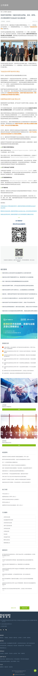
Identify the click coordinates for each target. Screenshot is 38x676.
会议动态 (8, 21)
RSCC (18, 661)
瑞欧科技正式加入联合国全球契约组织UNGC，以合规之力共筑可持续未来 (19, 370)
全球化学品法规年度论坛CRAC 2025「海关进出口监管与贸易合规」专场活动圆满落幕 (20, 352)
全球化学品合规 (7, 517)
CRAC (19, 653)
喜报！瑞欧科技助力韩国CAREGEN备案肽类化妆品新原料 (15, 281)
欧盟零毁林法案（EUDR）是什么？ (9, 496)
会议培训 (15, 653)
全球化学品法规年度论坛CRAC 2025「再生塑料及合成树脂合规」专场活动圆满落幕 (20, 363)
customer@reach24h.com (6, 623)
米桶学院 (23, 653)
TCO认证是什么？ (5, 493)
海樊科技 (2, 666)
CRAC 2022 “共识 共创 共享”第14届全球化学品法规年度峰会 (14, 476)
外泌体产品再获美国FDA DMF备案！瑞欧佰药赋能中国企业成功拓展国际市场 (17, 559)
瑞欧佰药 (6, 666)
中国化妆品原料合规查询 (5, 661)
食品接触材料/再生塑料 (8, 519)
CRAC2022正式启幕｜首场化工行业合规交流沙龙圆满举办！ (14, 465)
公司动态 (3, 21)
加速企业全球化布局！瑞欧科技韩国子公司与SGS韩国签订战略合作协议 (17, 214)
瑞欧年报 (15, 637)
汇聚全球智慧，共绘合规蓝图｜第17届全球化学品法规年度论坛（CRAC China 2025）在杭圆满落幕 (19, 348)
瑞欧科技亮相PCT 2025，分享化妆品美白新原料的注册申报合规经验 (18, 285)
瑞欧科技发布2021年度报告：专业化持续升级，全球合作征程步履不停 (16, 482)
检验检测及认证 (7, 542)
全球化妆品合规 (7, 528)
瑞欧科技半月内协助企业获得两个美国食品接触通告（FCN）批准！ (15, 456)
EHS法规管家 (17, 659)
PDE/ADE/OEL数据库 (24, 659)
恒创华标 (11, 666)
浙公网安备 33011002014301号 (19, 674)
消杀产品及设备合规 (8, 525)
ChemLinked (2, 659)
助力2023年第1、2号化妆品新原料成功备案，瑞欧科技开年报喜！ (15, 473)
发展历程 (11, 637)
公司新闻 (5, 11)
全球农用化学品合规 (8, 522)
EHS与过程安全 (7, 539)
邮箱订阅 (13, 608)
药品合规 (5, 534)
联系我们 (29, 637)
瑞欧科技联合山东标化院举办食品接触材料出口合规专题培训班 (16, 273)
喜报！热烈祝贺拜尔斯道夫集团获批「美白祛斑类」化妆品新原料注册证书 (17, 468)
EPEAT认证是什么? (6, 502)
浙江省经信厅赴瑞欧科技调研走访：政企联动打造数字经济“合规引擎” (18, 298)
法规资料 (6, 653)
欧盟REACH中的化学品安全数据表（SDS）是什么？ (12, 505)
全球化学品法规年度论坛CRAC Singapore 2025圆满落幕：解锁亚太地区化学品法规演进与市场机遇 (18, 569)
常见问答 (11, 653)
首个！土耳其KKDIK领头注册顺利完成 (9, 462)
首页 (1, 11)
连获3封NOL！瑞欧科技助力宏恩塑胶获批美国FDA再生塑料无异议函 (17, 373)
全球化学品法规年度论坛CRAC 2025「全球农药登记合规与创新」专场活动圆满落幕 (20, 359)
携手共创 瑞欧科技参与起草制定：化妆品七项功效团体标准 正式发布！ (16, 459)
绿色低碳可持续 (7, 537)
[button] (35, 337)
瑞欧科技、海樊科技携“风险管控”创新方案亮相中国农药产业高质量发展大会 (19, 294)
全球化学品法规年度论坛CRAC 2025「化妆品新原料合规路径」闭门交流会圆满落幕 (20, 367)
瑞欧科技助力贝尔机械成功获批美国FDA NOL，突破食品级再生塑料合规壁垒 (19, 310)
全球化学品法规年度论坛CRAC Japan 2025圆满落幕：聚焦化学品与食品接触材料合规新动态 (20, 356)
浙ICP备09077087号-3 (19, 672)
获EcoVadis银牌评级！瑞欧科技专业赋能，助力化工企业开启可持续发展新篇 (17, 578)
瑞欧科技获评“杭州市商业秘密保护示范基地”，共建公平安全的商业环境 (18, 302)
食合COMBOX (13, 661)
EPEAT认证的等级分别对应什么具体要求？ (10, 499)
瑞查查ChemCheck (9, 659)
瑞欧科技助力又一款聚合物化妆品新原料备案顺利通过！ (13, 470)
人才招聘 (24, 637)
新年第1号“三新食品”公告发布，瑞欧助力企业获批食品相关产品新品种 (16, 479)
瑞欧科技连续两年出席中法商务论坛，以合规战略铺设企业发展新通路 (18, 289)
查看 (19, 409)
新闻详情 (9, 11)
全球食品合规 (6, 531)
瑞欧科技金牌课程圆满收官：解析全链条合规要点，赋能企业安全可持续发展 (19, 306)
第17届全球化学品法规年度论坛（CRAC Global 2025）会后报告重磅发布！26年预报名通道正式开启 (18, 555)
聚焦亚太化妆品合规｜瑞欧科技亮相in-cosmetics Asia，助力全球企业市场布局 (19, 211)
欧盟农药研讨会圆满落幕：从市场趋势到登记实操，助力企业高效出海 (16, 574)
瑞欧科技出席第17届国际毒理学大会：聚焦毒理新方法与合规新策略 (17, 277)
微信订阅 (24, 608)
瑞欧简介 (2, 637)
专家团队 (6, 637)
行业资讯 (2, 653)
